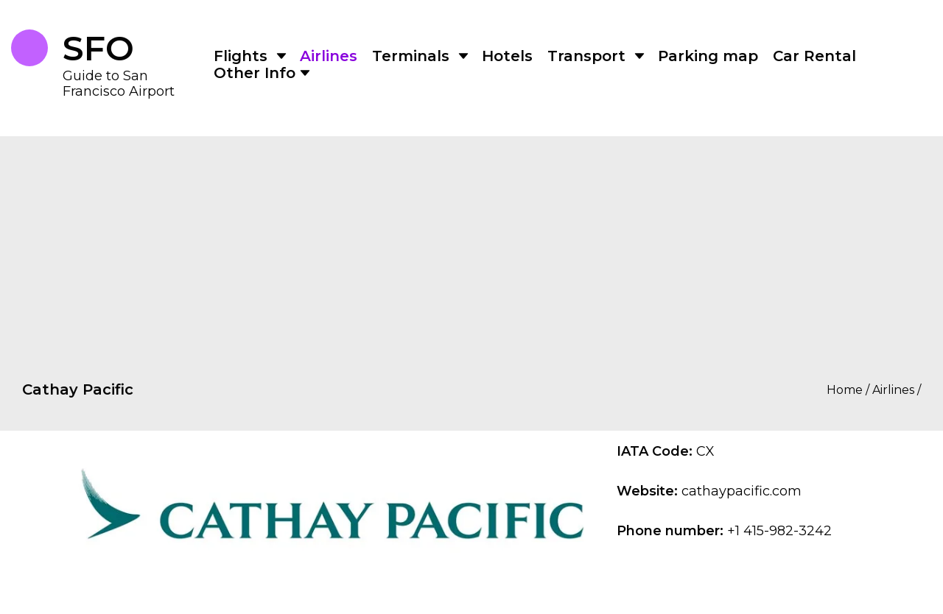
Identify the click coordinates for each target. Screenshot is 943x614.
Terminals (410, 56)
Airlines (328, 56)
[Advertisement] (471, 239)
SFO (98, 48)
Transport (586, 56)
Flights (240, 56)
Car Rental (814, 56)
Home (845, 390)
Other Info (254, 73)
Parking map (708, 56)
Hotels (507, 56)
